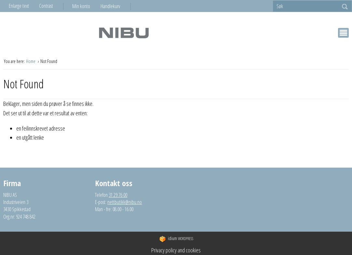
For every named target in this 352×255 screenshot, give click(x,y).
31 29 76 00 (118, 194)
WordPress (176, 239)
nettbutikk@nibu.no (124, 202)
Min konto (81, 6)
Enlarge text (19, 5)
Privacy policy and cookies (176, 250)
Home (31, 61)
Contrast (46, 5)
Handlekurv (110, 6)
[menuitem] (86, 6)
